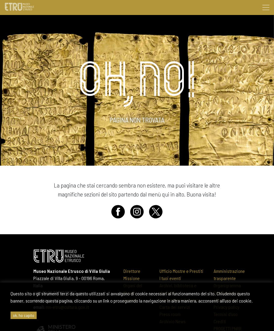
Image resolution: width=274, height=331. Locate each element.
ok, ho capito (23, 315)
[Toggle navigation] (266, 7)
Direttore (131, 271)
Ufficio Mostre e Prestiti (181, 271)
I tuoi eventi (170, 278)
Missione (131, 278)
